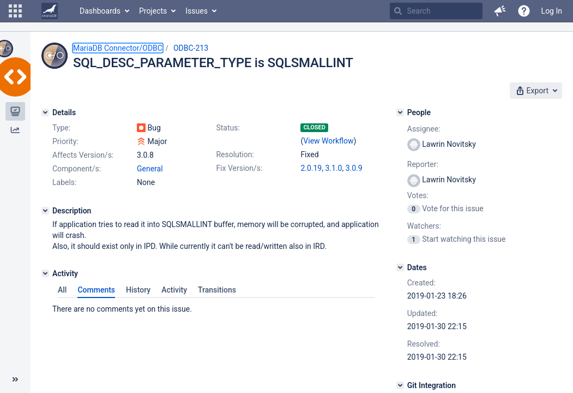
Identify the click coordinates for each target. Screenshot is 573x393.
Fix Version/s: (239, 168)
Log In (551, 11)
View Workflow (328, 140)
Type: (61, 127)
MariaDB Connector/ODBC (117, 48)
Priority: (65, 141)
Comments (96, 289)
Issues (196, 11)
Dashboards (100, 11)
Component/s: (76, 168)
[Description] (45, 211)
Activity (174, 289)
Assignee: (424, 128)
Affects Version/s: (82, 155)
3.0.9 (354, 168)
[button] (15, 11)
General (150, 168)
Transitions (217, 289)
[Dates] (400, 267)
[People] (400, 112)
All (62, 289)
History (138, 289)
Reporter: (422, 164)
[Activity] (45, 273)
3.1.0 (333, 168)
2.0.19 (311, 168)
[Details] (45, 112)
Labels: (64, 182)
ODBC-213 (190, 48)
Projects (153, 11)
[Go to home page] (49, 11)
